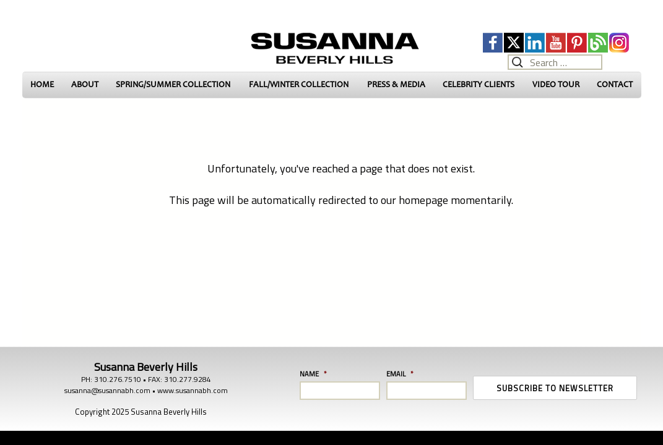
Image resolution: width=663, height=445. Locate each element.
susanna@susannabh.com (107, 390)
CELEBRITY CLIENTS (478, 84)
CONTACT (615, 84)
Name (313, 374)
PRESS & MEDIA (396, 84)
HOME (42, 84)
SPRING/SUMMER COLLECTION (173, 84)
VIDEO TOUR (555, 84)
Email (400, 374)
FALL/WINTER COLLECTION (299, 84)
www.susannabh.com (192, 390)
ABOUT (84, 84)
